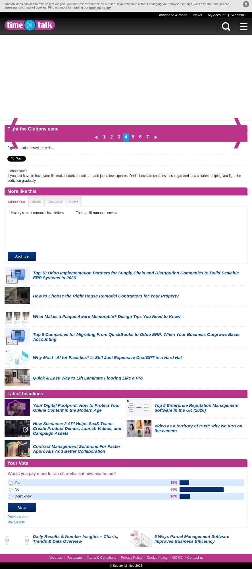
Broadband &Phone (173, 15)
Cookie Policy (157, 558)
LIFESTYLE (16, 201)
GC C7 (177, 558)
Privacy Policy (131, 558)
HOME (36, 201)
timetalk (30, 25)
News (197, 15)
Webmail (238, 15)
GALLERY (55, 201)
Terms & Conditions (101, 558)
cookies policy (100, 7)
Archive (22, 256)
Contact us (195, 558)
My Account (217, 15)
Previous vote (18, 517)
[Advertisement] (126, 77)
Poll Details (16, 522)
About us (55, 558)
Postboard (74, 558)
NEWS (73, 201)
